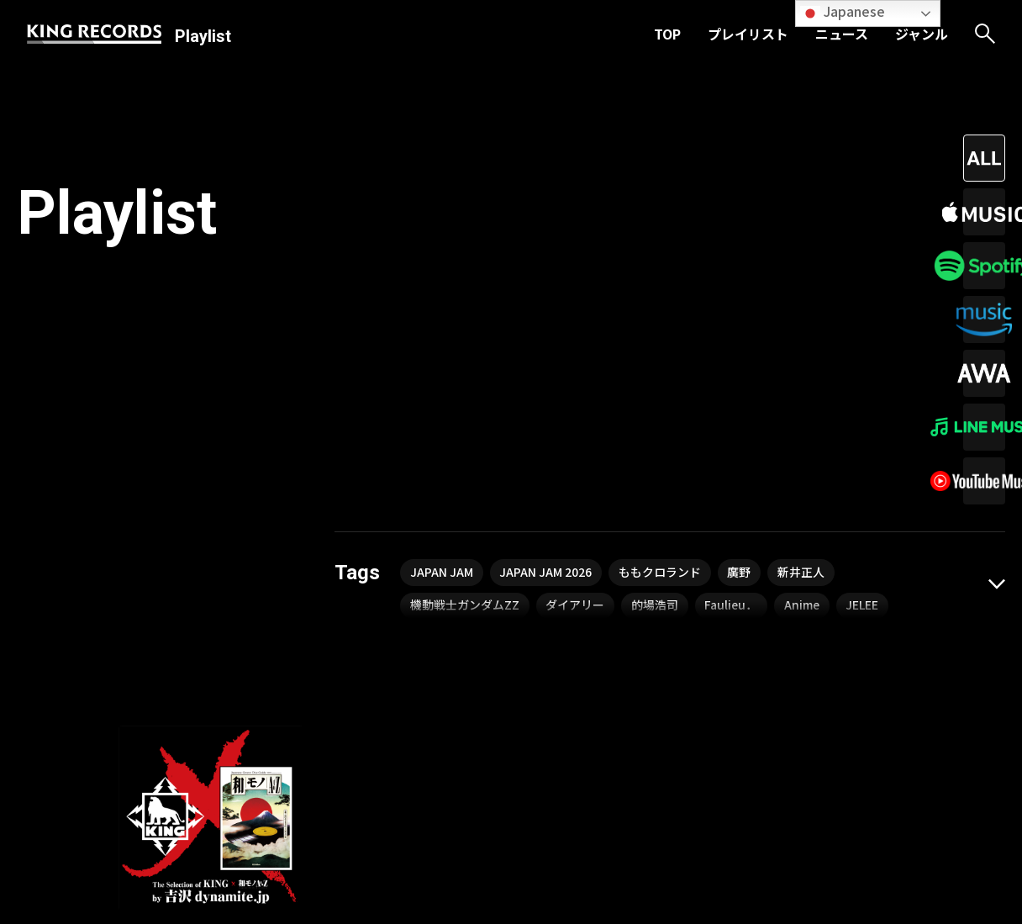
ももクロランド (660, 303)
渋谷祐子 (247, 726)
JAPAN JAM (441, 303)
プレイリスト (748, 34)
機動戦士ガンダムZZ (464, 337)
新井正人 (802, 303)
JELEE (864, 337)
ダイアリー (575, 337)
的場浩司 (655, 337)
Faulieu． (732, 337)
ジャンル (921, 34)
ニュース (841, 34)
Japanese (842, 12)
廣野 (740, 303)
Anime (803, 337)
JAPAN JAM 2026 (546, 303)
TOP (667, 34)
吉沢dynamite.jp (164, 726)
